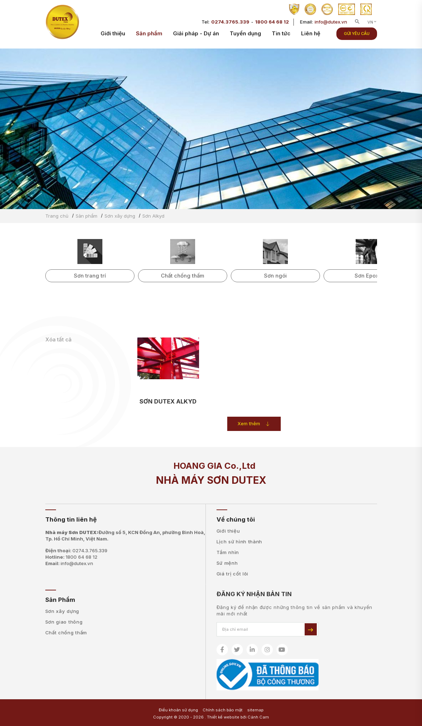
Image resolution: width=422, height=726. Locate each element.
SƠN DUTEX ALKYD (168, 401)
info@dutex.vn (331, 24)
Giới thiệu (113, 35)
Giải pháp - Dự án (196, 35)
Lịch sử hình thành (240, 541)
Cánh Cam (258, 717)
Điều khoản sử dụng (178, 709)
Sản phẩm (149, 35)
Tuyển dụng (245, 35)
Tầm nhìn (228, 552)
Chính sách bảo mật (223, 709)
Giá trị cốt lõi (233, 574)
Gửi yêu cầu (357, 36)
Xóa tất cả (58, 339)
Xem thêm (254, 424)
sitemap (255, 709)
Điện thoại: (76, 550)
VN (372, 24)
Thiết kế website (223, 717)
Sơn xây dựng (62, 611)
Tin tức (281, 35)
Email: (69, 563)
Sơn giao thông (64, 622)
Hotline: (71, 557)
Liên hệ (310, 35)
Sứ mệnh (227, 563)
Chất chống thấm (66, 632)
